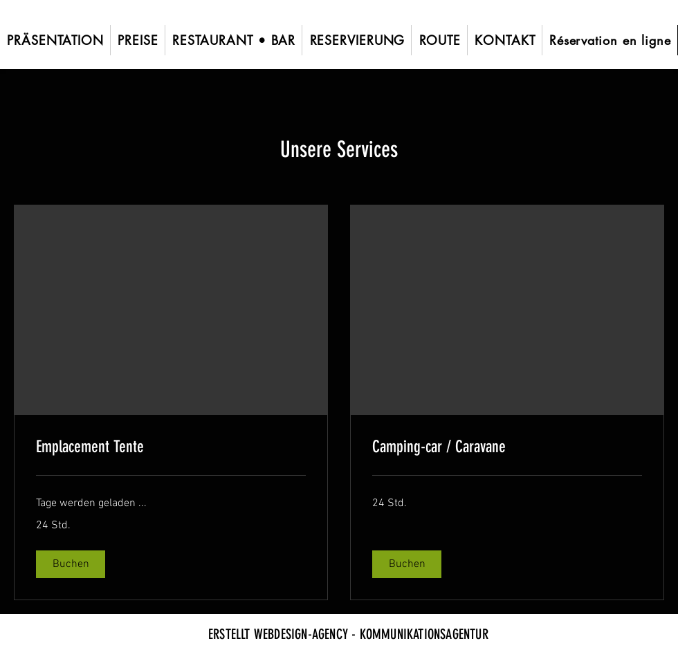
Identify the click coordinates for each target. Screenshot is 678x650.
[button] (70, 564)
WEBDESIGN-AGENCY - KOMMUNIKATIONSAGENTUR (371, 634)
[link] (171, 447)
